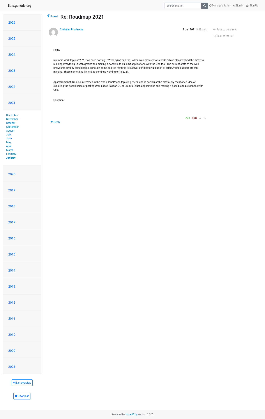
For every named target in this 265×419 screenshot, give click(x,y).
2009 (11, 350)
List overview (22, 382)
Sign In (238, 5)
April (9, 146)
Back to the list (223, 35)
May (8, 142)
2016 (11, 238)
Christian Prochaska (71, 29)
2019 (11, 190)
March (10, 150)
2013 (11, 286)
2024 (11, 54)
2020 (11, 174)
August (10, 130)
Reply (55, 122)
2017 (11, 222)
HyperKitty (131, 414)
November (12, 119)
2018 (11, 206)
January (11, 157)
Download (22, 395)
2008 (11, 366)
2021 (11, 103)
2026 (11, 22)
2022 (11, 86)
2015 (11, 254)
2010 (11, 334)
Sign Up (252, 5)
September (12, 126)
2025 (11, 38)
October (10, 122)
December (12, 115)
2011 (11, 318)
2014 (11, 270)
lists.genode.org (19, 6)
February (11, 153)
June (9, 138)
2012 (11, 302)
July (8, 134)
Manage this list (219, 5)
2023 (11, 70)
